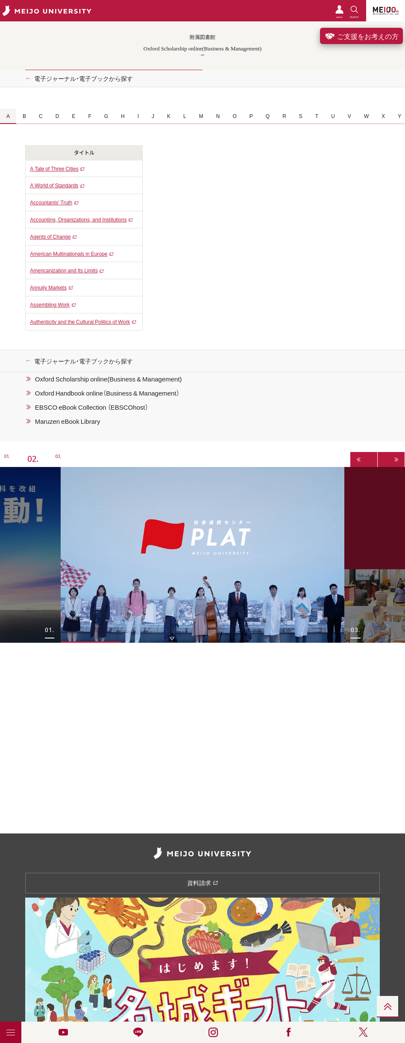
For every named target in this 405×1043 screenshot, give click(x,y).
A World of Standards (54, 185)
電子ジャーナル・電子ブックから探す (83, 78)
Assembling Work (50, 304)
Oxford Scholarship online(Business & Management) (108, 379)
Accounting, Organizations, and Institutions (78, 219)
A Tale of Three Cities (54, 168)
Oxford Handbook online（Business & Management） (107, 393)
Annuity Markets (48, 287)
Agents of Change (50, 236)
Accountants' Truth (51, 202)
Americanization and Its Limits (63, 270)
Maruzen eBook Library (67, 421)
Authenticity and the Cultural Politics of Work (80, 321)
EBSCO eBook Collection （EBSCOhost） (91, 407)
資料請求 (202, 882)
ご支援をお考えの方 (361, 36)
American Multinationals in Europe (68, 253)
